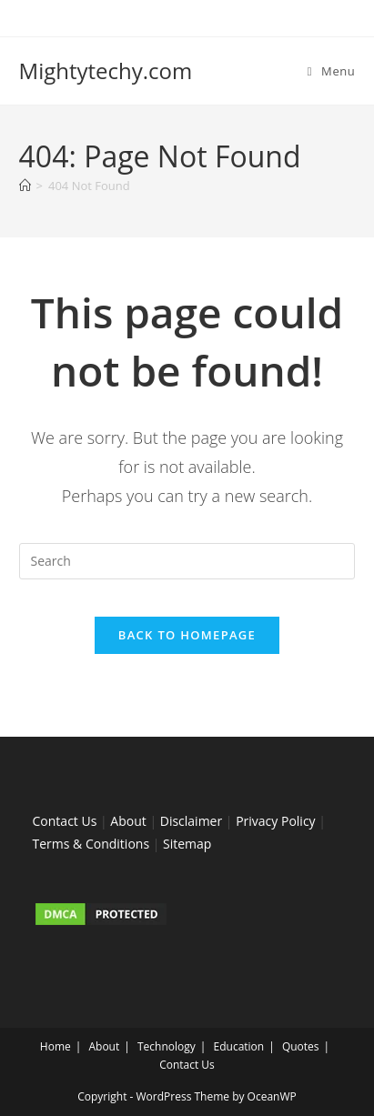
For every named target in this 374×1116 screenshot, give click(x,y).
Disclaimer (191, 820)
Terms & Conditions (91, 843)
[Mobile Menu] (332, 71)
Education (239, 1046)
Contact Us (65, 820)
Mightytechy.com (106, 70)
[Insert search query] (187, 561)
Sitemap (187, 843)
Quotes (300, 1046)
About (128, 820)
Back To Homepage (187, 635)
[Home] (25, 185)
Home (55, 1046)
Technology (166, 1046)
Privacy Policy (275, 820)
